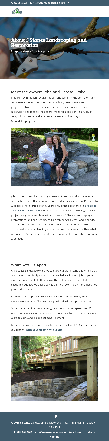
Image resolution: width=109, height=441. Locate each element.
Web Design (76, 432)
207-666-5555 (24, 432)
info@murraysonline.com (50, 432)
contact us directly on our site (44, 329)
